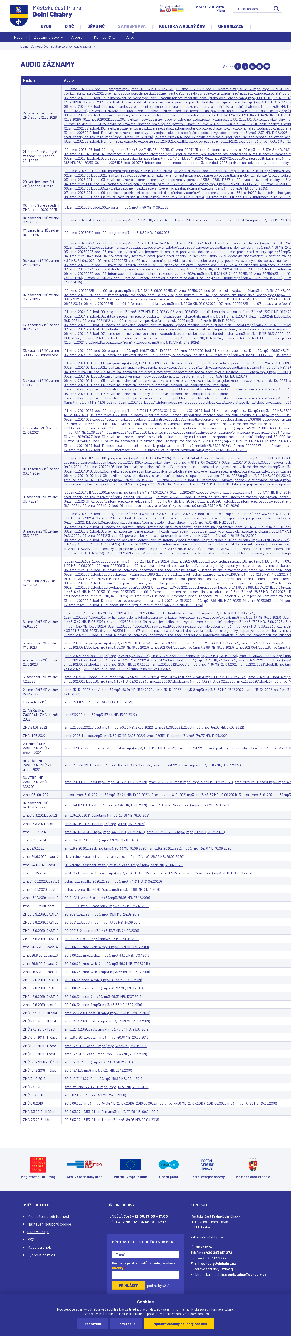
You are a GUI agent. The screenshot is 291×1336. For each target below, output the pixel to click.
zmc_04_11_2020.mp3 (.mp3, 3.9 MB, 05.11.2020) (101, 840)
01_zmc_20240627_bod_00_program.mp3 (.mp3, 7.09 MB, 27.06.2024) (118, 410)
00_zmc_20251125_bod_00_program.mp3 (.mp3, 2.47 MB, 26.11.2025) (117, 149)
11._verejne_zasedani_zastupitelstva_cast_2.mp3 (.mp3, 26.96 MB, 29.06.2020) (124, 856)
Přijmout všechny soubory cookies (179, 1324)
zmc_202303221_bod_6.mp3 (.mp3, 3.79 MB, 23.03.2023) (193, 660)
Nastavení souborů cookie (49, 1223)
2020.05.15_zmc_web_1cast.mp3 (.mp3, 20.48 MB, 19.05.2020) (111, 873)
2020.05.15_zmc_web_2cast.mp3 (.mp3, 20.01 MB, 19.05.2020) (207, 873)
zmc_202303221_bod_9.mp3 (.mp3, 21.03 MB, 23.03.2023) (107, 664)
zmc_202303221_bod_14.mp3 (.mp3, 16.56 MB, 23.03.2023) (127, 668)
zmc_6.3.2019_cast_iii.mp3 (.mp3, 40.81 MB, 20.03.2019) (107, 1037)
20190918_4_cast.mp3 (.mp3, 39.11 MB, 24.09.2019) (102, 914)
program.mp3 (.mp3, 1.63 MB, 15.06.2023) (95, 613)
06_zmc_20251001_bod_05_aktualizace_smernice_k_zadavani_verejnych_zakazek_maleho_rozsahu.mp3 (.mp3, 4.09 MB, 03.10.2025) (165, 188)
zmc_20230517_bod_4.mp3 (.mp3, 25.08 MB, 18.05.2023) (106, 647)
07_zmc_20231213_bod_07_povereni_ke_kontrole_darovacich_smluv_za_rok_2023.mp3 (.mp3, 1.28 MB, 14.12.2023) (170, 535)
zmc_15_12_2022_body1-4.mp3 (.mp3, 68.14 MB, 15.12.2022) (109, 689)
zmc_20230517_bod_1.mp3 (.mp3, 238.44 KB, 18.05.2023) (196, 643)
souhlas (112, 1309)
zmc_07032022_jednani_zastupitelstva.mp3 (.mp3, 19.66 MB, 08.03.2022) (120, 748)
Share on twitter (245, 66)
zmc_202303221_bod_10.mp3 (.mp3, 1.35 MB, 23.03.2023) (195, 664)
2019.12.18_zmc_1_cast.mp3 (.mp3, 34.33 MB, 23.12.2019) (107, 905)
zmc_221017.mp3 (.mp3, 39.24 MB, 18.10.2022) (99, 702)
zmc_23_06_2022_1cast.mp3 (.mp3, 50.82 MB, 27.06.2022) (109, 727)
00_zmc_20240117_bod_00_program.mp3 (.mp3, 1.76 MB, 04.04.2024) (118, 458)
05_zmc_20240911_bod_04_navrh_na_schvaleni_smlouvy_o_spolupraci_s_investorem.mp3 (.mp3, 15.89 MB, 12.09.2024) (155, 376)
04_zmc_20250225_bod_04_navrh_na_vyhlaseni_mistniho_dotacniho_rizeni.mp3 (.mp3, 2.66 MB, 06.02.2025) (167, 299)
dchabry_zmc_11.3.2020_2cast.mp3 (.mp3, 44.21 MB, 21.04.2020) (113, 881)
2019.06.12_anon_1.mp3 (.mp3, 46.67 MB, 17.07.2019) (103, 1004)
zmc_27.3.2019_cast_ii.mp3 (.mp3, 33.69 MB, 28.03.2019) (107, 1021)
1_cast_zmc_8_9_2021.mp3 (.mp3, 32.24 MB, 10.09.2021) (107, 794)
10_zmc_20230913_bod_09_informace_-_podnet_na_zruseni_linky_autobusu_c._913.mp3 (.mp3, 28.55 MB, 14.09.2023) (196, 591)
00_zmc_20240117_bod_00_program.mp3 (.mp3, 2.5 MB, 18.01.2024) (116, 492)
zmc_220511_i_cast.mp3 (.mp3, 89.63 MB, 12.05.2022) (105, 735)
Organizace (231, 26)
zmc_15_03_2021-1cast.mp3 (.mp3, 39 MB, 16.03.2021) (105, 823)
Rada (18, 38)
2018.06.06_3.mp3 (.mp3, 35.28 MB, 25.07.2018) (242, 1103)
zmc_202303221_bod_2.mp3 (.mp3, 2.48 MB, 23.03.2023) (194, 655)
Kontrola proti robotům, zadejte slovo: (144, 1265)
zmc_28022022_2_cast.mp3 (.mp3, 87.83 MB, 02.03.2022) (197, 765)
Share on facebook (237, 66)
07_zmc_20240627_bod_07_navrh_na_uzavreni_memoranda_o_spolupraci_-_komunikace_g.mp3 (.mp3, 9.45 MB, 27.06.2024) (180, 428)
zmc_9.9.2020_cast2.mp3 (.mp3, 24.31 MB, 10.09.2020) (191, 848)
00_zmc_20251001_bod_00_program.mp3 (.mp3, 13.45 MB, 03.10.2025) (118, 170)
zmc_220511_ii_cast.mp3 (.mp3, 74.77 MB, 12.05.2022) (187, 735)
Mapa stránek (39, 1247)
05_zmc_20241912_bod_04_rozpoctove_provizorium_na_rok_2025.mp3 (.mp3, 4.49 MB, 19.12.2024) (158, 320)
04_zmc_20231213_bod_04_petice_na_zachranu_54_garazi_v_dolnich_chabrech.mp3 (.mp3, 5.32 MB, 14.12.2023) (149, 522)
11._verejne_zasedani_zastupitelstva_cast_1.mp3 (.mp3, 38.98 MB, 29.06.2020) (124, 865)
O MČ (69, 26)
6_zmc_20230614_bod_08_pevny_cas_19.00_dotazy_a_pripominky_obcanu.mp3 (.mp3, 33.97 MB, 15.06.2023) (191, 626)
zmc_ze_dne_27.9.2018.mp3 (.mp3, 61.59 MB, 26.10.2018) (107, 1087)
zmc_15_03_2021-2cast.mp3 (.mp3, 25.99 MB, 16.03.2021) (107, 815)
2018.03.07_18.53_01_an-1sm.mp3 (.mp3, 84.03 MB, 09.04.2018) (112, 1119)
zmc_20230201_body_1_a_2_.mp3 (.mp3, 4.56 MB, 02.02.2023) (112, 677)
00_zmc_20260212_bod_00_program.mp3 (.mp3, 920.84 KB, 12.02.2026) (119, 89)
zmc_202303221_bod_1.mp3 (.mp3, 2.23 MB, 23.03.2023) (107, 655)
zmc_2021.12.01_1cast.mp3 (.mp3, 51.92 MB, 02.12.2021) (106, 782)
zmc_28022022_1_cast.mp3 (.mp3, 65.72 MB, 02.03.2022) (108, 765)
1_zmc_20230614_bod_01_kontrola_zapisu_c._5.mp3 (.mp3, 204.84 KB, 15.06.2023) (191, 613)
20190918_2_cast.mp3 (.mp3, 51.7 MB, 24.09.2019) (102, 930)
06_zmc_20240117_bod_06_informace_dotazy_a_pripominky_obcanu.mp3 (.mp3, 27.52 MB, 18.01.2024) (161, 505)
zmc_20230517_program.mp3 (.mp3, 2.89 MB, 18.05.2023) (108, 643)
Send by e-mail (259, 66)
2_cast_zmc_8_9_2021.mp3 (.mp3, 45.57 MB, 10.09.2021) (194, 794)
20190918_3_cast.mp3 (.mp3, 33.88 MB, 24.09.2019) (103, 922)
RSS (30, 1239)
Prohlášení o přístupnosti (48, 1216)
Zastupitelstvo (46, 38)
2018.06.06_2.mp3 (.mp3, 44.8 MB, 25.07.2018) (170, 1103)
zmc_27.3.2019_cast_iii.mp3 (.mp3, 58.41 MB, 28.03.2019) (107, 1013)
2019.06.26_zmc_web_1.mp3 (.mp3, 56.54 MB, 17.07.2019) (107, 971)
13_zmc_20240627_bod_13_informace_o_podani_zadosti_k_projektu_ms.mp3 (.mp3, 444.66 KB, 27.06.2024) (147, 445)
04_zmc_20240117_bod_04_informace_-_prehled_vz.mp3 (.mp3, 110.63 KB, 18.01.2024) (129, 501)
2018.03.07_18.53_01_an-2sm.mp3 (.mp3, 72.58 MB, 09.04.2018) (112, 1111)
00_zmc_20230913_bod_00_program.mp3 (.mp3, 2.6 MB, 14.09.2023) (117, 561)
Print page (266, 66)
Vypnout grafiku (41, 1254)
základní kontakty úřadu (208, 1237)
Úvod (46, 26)
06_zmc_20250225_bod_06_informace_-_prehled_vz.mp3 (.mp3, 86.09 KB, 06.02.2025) (150, 303)
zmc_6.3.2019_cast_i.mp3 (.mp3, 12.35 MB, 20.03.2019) (106, 1054)
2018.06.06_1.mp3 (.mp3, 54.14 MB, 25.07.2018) (99, 1103)
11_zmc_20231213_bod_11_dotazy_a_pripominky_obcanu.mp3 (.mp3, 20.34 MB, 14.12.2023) (132, 548)
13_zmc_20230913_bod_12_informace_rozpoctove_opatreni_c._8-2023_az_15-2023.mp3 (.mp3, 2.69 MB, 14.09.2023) (152, 600)
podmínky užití (158, 1285)
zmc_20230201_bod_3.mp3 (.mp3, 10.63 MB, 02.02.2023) (203, 677)
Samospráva (132, 26)
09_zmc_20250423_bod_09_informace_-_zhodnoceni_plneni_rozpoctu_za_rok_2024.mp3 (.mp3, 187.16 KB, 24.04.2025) (155, 273)
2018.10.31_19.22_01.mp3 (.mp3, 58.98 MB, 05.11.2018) (104, 1078)
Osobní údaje (38, 1231)
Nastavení (92, 1324)
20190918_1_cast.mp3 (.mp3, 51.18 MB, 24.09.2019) (102, 938)
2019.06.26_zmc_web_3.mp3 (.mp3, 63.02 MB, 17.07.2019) (107, 955)
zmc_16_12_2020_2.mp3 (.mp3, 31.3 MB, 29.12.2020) (186, 832)
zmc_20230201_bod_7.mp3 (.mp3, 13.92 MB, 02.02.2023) (191, 681)
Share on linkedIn (252, 66)
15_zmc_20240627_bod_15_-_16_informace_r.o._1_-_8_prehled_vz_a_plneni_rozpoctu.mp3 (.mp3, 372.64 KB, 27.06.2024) (156, 450)
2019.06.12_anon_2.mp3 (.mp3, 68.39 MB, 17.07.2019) (103, 996)
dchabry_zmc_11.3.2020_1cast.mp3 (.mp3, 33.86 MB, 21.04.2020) (113, 889)
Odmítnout (126, 1324)
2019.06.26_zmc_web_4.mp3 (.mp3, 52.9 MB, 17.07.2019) (107, 947)
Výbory (76, 38)
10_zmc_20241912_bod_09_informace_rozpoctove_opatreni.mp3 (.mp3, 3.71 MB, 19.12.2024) (152, 338)
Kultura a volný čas (182, 26)
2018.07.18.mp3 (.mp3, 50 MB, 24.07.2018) (95, 1095)
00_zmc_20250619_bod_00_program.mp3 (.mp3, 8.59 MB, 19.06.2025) (117, 232)
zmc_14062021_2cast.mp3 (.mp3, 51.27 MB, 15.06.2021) (190, 805)
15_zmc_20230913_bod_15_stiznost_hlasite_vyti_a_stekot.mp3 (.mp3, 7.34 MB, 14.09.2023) (133, 605)
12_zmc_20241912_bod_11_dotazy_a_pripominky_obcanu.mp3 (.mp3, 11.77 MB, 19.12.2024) (131, 342)
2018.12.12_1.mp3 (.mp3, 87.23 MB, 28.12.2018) (98, 1070)
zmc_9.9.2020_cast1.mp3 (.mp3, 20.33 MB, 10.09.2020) (106, 848)
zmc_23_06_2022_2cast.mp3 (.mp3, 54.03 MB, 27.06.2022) (199, 727)
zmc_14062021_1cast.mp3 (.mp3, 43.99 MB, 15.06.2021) (106, 805)
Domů (24, 46)
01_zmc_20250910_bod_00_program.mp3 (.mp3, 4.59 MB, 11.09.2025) (117, 207)
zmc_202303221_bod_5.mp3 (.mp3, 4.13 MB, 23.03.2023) (106, 660)
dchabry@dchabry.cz (219, 1263)
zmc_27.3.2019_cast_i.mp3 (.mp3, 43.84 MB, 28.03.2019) (107, 1029)
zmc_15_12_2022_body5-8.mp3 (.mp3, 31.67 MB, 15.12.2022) (200, 689)
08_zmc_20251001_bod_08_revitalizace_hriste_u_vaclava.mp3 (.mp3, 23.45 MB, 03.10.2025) (134, 197)
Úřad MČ (96, 26)
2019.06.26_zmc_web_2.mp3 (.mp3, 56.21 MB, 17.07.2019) (107, 963)
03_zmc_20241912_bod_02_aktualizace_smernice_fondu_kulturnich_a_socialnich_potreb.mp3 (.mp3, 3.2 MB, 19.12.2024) (155, 316)
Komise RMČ (104, 38)
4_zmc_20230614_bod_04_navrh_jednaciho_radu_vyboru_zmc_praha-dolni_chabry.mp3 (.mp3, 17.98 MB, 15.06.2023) (195, 621)
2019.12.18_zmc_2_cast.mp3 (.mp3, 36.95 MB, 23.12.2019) (107, 897)
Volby (130, 37)
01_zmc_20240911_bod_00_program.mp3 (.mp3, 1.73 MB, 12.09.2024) (116, 363)
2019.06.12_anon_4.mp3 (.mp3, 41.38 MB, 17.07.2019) (103, 980)
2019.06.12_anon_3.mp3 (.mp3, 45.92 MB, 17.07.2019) (104, 988)
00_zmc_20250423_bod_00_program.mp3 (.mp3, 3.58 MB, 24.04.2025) (118, 243)
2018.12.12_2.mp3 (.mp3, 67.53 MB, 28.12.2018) (99, 1062)
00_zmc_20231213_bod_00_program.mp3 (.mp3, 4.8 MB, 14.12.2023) (116, 513)
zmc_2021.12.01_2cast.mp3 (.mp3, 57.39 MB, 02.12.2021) (191, 782)
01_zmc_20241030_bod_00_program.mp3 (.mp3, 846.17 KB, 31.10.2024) (118, 350)
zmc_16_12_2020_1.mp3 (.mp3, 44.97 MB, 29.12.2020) (105, 832)
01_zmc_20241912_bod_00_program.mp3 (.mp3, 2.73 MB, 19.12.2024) (116, 311)
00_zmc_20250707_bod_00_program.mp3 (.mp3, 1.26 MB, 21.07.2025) (117, 220)
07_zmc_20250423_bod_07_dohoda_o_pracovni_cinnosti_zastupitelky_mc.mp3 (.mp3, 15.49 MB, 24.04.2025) (148, 269)
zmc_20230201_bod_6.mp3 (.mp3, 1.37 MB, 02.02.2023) (105, 681)
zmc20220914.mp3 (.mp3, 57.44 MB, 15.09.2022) (101, 714)
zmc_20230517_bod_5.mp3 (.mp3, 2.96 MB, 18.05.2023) (192, 647)
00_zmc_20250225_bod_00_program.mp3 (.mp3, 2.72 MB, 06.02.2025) (118, 290)
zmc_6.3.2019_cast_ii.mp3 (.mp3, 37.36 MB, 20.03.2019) (106, 1045)
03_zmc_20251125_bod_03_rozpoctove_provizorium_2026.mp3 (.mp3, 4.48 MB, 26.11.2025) (133, 158)
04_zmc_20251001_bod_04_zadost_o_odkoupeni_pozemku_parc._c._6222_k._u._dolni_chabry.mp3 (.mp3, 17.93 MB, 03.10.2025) (161, 184)
